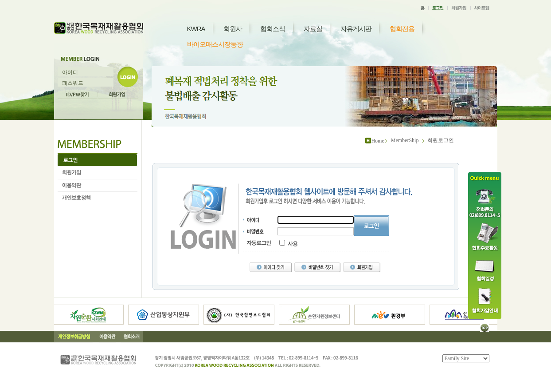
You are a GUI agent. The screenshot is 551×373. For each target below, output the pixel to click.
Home (377, 141)
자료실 (313, 28)
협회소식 (272, 28)
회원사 (232, 28)
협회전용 (402, 28)
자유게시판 (355, 28)
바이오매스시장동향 (215, 44)
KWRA (196, 28)
